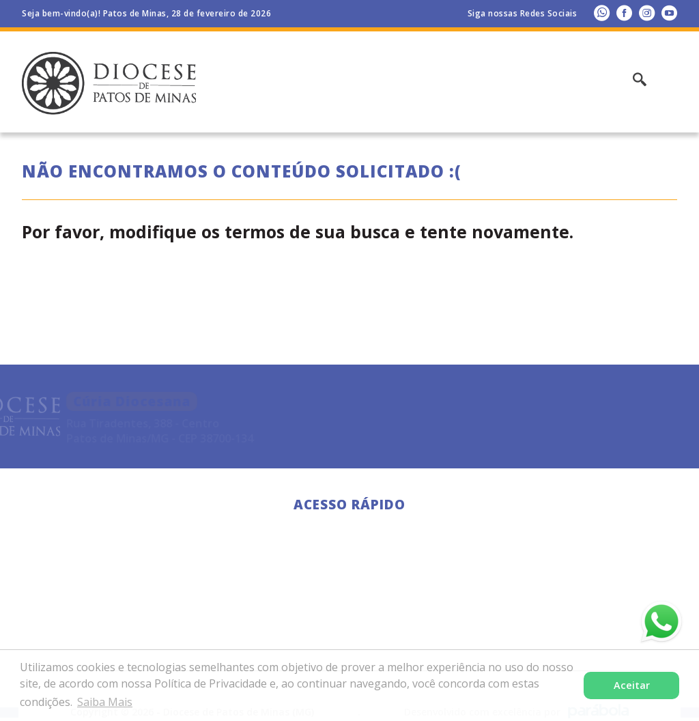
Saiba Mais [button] (104, 701)
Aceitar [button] (632, 685)
